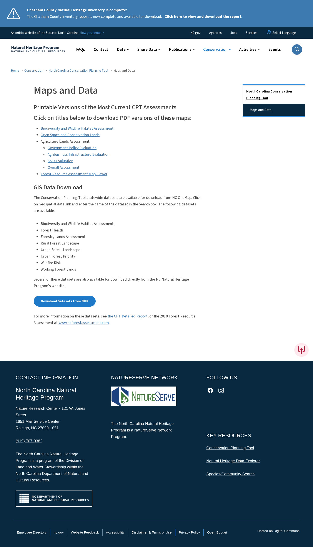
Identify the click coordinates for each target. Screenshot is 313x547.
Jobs (233, 32)
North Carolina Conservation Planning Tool (78, 70)
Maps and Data (260, 109)
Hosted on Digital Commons (278, 531)
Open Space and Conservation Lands (70, 135)
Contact (101, 49)
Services (251, 32)
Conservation (33, 70)
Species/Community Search (230, 474)
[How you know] (91, 33)
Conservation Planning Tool (230, 448)
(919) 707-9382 (29, 441)
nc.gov (59, 532)
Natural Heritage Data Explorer (233, 461)
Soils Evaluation (60, 161)
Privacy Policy (189, 532)
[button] (297, 49)
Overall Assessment (63, 167)
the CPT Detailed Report (128, 316)
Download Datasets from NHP (64, 301)
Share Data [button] (147, 49)
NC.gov (195, 32)
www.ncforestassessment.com (83, 323)
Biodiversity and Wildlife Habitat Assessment (77, 128)
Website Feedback (85, 532)
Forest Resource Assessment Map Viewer (74, 174)
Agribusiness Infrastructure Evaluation (78, 154)
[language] (284, 33)
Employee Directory (32, 532)
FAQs (80, 49)
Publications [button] (180, 49)
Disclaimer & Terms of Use (152, 532)
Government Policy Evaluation (72, 148)
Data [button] (121, 49)
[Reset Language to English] (269, 33)
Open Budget (217, 532)
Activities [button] (247, 49)
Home (15, 70)
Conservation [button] (215, 49)
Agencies (215, 32)
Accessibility (115, 532)
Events (274, 49)
